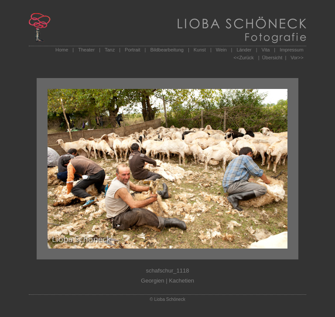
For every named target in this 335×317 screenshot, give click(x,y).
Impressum (291, 49)
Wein (221, 49)
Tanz (110, 49)
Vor (294, 57)
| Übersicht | (272, 57)
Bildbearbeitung (166, 49)
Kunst (200, 49)
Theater (86, 49)
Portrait (132, 49)
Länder (243, 49)
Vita (266, 49)
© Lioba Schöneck (167, 299)
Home (61, 49)
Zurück (246, 57)
